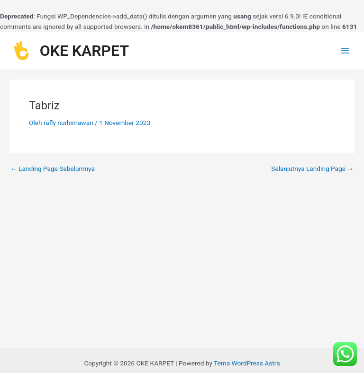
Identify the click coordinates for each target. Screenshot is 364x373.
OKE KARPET (84, 51)
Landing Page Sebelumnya (52, 169)
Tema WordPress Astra (247, 363)
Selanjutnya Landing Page (312, 169)
